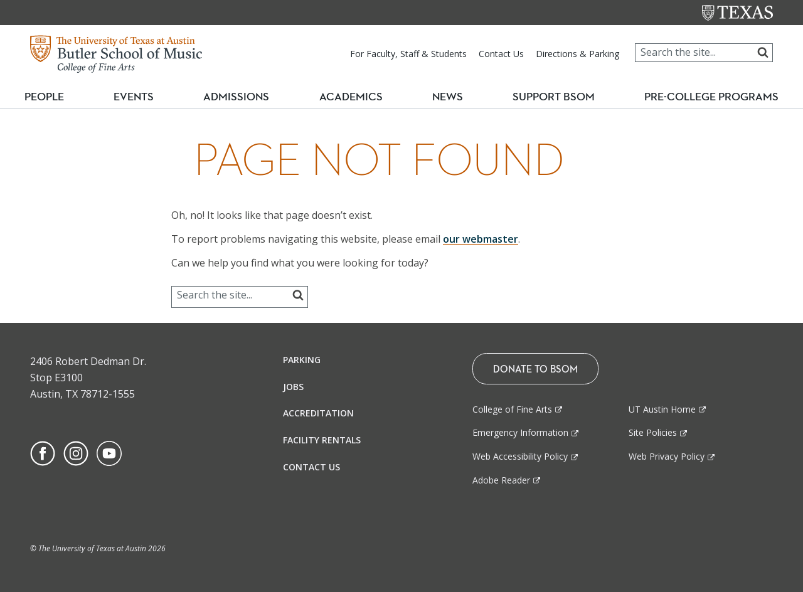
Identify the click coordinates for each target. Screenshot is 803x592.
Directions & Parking (577, 54)
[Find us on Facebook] (42, 452)
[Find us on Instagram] (75, 452)
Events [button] (145, 96)
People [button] (53, 97)
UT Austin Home (662, 409)
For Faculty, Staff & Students (408, 54)
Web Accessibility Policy (520, 456)
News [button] (444, 97)
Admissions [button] (244, 96)
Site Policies (653, 432)
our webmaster (480, 239)
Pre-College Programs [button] (707, 96)
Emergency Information (520, 432)
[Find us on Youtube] (109, 452)
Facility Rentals (322, 440)
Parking (302, 360)
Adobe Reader (501, 480)
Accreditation (318, 413)
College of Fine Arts (512, 409)
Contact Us (501, 54)
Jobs (293, 387)
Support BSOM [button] (547, 97)
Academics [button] (355, 96)
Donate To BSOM (535, 368)
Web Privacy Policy (667, 456)
